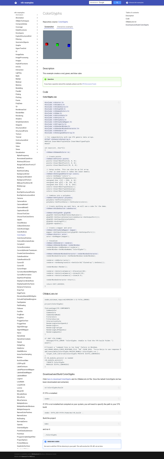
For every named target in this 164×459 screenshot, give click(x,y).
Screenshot (49, 27)
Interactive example (65, 27)
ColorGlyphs (63, 22)
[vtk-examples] (15, 2)
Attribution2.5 (36, 454)
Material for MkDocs (28, 456)
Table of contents (132, 13)
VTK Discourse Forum (89, 84)
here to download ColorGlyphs (59, 379)
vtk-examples (19, 13)
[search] (100, 2)
